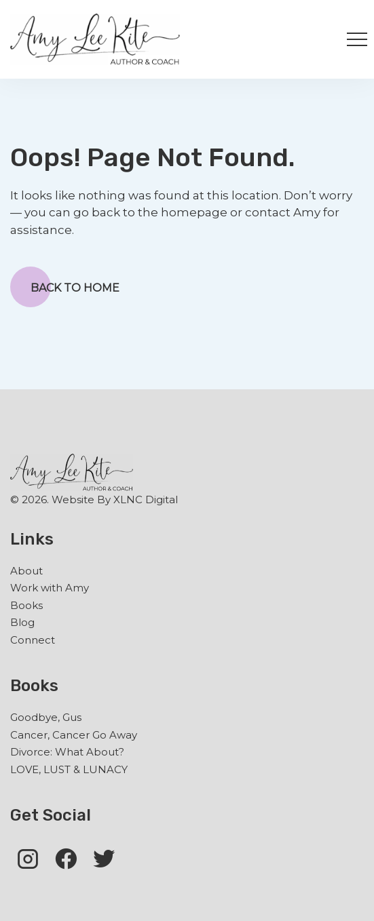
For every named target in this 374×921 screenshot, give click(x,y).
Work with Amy (49, 587)
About (26, 570)
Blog (22, 622)
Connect (32, 639)
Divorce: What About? (67, 751)
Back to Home (64, 287)
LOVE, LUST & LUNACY (69, 769)
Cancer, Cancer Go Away (73, 734)
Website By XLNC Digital (115, 499)
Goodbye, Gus (45, 717)
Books (26, 605)
